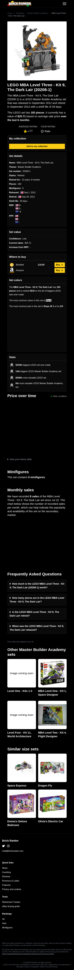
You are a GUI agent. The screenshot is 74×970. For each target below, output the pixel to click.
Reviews (6, 876)
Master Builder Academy (38, 13)
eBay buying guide (11, 906)
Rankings (20, 13)
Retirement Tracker (11, 902)
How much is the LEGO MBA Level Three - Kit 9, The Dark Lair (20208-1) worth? (37, 585)
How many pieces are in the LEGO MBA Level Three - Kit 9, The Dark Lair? (37, 600)
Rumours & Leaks (10, 881)
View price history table (21, 459)
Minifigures (7, 927)
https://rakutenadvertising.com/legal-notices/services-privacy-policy (28, 954)
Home (9, 13)
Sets (4, 923)
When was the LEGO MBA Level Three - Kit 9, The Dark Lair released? (37, 628)
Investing (6, 872)
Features (6, 885)
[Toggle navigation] (64, 4)
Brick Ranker (10, 840)
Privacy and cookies (11, 889)
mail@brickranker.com (12, 851)
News (4, 868)
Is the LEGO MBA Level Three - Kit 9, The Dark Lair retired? (34, 614)
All (3, 919)
